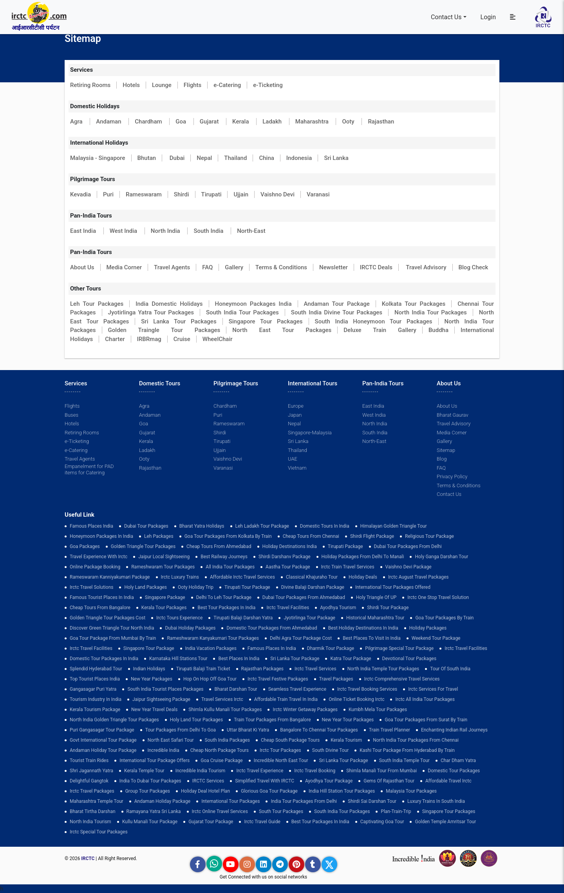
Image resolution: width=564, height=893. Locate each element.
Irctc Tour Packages (280, 750)
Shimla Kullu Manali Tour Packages (225, 709)
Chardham (149, 121)
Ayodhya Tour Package (328, 781)
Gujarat (210, 121)
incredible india (163, 750)
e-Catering (227, 85)
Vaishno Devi (277, 194)
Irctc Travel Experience (259, 770)
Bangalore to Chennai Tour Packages (319, 730)
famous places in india (272, 648)
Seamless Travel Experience (297, 689)
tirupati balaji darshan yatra (243, 618)
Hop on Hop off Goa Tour (210, 679)
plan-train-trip (396, 811)
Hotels (131, 85)
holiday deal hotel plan (205, 791)
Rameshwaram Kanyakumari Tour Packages (213, 638)
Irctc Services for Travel (433, 689)
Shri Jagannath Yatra (91, 770)
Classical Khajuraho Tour (312, 577)
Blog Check (473, 267)
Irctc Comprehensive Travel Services (402, 679)
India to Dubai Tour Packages (150, 781)
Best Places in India (238, 658)
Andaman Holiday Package (162, 801)
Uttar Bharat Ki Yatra (248, 730)
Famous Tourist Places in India (102, 597)
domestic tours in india (324, 526)
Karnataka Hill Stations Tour (178, 658)
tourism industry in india (95, 699)
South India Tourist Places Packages (165, 689)
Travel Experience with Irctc (98, 556)
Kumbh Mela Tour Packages (378, 709)
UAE (292, 459)
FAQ (207, 267)
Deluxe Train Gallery (379, 330)
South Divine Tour (330, 750)
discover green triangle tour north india (112, 628)
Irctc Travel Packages (92, 791)
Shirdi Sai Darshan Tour (372, 801)
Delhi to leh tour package (223, 597)
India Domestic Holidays (169, 303)
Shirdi (181, 194)
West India (124, 230)
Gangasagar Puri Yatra (93, 689)
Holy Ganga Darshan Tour (441, 556)
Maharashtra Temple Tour (96, 801)
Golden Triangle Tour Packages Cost (107, 618)
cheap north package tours (219, 750)
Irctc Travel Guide (262, 821)
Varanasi (318, 194)
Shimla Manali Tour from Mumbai (381, 770)
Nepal (204, 158)
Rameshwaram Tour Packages (163, 567)
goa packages (85, 546)
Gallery (234, 267)
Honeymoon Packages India (253, 303)
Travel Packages (336, 679)
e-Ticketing (267, 85)
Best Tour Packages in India (226, 607)
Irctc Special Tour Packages (99, 832)
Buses (71, 415)
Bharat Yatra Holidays (201, 526)
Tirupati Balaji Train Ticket (203, 669)
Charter (115, 339)
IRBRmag (149, 339)
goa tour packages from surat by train (426, 719)
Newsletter (333, 267)
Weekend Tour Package (436, 638)
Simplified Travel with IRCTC (264, 781)
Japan (295, 415)
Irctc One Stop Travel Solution (438, 597)
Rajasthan (381, 121)
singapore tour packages (448, 811)
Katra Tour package (350, 658)
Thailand (235, 158)
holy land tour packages (196, 719)
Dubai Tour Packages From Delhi (408, 546)
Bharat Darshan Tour (235, 689)
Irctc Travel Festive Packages (278, 679)
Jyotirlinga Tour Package (309, 618)
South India (209, 230)
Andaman (109, 121)
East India (84, 230)
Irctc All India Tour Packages (424, 699)
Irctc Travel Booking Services (367, 689)
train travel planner (389, 730)
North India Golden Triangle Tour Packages (114, 719)
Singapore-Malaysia (310, 433)
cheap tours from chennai (311, 536)
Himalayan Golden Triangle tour (393, 526)
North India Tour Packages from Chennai (416, 740)
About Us (82, 267)
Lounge (162, 85)
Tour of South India (450, 669)
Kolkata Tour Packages (413, 303)
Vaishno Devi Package (408, 567)
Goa (181, 121)
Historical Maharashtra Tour (375, 618)
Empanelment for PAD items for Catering (89, 469)
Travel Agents (172, 267)
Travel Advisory (425, 267)
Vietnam (297, 468)
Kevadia (80, 194)
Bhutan (146, 158)
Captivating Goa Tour (382, 821)
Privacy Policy (452, 476)
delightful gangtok (89, 781)
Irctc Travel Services (315, 669)
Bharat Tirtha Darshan (93, 811)
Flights (192, 85)
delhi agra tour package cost (301, 638)
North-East (251, 230)
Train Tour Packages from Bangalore (272, 719)
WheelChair (217, 339)
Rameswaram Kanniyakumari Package (110, 577)
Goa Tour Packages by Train (444, 618)
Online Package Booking (95, 567)
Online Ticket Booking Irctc (356, 699)
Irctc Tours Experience (179, 618)
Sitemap (446, 450)
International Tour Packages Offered (392, 587)
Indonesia (299, 158)
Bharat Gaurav (452, 415)
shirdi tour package (388, 607)
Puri (108, 194)
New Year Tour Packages (348, 719)
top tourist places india (95, 679)
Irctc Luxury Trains (180, 577)
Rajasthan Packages (262, 669)
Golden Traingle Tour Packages (164, 330)
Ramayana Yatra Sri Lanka (154, 811)
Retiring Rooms (90, 85)
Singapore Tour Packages (266, 321)
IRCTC (87, 858)
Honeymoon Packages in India (101, 536)
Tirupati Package (345, 546)
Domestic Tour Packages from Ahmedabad (271, 628)
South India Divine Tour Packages (336, 312)
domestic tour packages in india (104, 658)
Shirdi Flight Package (372, 536)
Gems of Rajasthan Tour (388, 781)
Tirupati (211, 194)
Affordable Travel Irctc (448, 781)
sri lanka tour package (294, 658)
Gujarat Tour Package (210, 821)
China (266, 158)
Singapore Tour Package (148, 648)
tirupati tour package (247, 587)
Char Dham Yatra (458, 760)
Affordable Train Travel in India (286, 699)
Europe (296, 406)
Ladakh (272, 121)
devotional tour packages (409, 658)
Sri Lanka (336, 158)
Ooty (349, 121)
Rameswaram (144, 194)
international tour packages (230, 801)
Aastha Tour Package (288, 567)
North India (166, 230)
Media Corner (124, 267)
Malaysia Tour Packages (411, 791)
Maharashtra (312, 121)
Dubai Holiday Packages (190, 628)
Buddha (438, 330)
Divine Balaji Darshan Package (312, 587)
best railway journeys (224, 556)
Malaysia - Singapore (97, 158)
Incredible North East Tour (281, 760)
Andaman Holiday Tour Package (103, 750)
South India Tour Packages (242, 312)
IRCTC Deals (376, 267)
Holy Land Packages (145, 587)
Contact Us (446, 17)
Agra (77, 121)
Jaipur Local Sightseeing (164, 556)
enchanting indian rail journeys (454, 730)
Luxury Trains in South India (436, 801)
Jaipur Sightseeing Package (161, 699)
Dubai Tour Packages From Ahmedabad (303, 597)
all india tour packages (230, 567)
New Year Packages (151, 679)
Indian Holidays (149, 669)
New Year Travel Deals (154, 709)
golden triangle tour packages (143, 546)
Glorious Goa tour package (269, 791)
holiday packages (427, 628)
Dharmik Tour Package (330, 648)
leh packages (159, 536)
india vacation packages (211, 648)
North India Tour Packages (430, 312)
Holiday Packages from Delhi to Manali (363, 556)
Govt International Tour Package (103, 740)
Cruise (182, 339)
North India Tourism (90, 821)
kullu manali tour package (149, 821)
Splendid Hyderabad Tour (96, 669)
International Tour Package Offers (154, 760)
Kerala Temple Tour (144, 770)
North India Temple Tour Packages (383, 669)
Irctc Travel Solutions (91, 587)
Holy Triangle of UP (376, 597)
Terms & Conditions (281, 267)
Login (488, 17)
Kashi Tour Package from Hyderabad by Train (407, 750)
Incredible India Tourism (200, 770)
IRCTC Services (208, 781)
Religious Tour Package (429, 536)
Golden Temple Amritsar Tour (445, 821)
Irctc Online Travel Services (220, 811)
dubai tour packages (146, 526)
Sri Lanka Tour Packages (178, 321)
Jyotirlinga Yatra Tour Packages (151, 312)
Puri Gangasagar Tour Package (102, 730)
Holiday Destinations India (289, 546)
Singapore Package (165, 597)
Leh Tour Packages (96, 303)
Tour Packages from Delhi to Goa (180, 730)
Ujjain (240, 194)
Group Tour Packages (147, 791)
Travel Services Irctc (222, 699)
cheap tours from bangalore (100, 607)
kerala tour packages (164, 607)
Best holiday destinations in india (363, 628)
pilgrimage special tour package (399, 648)
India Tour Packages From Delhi (304, 801)
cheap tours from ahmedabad (218, 546)
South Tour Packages (281, 811)
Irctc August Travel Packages (418, 577)
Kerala (241, 121)
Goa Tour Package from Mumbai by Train (113, 638)
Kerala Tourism (346, 740)
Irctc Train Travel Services (347, 567)
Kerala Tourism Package (95, 709)
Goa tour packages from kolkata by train (228, 536)
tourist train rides (89, 760)
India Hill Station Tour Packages (342, 791)
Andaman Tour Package (337, 303)
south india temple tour (404, 760)
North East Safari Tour (171, 740)
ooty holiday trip (195, 587)
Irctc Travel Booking (314, 770)
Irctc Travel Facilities (287, 607)
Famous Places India (91, 526)
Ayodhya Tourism (338, 607)
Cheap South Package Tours (290, 740)
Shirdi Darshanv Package (284, 556)
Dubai (176, 158)
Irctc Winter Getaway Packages (305, 709)
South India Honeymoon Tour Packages (373, 321)
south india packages (227, 740)
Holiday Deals (363, 577)
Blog (441, 459)
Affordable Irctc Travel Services (242, 577)
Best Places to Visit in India (371, 638)
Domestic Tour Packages (454, 770)
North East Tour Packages (281, 330)
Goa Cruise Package (222, 760)
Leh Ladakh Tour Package (262, 526)
